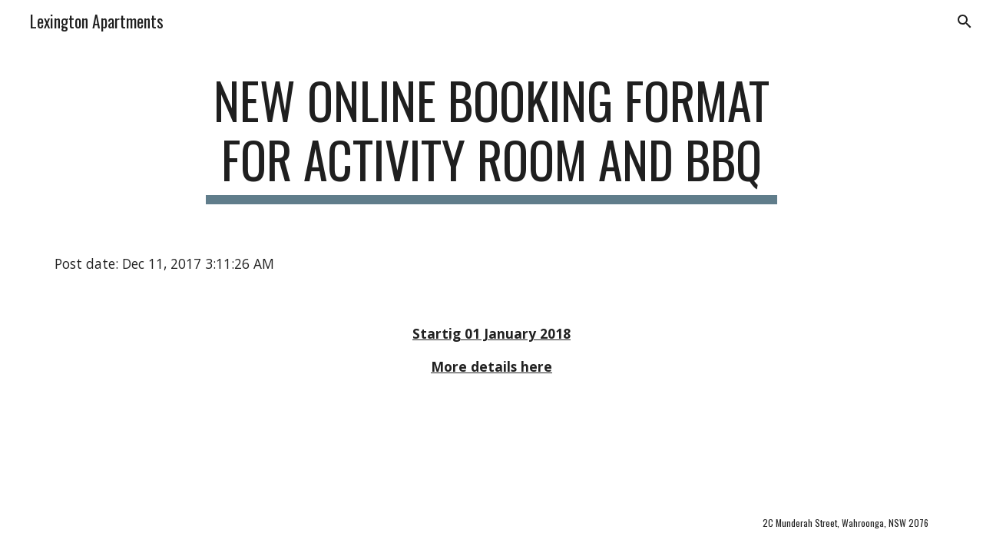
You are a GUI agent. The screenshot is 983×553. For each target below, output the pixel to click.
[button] (964, 21)
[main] (491, 137)
